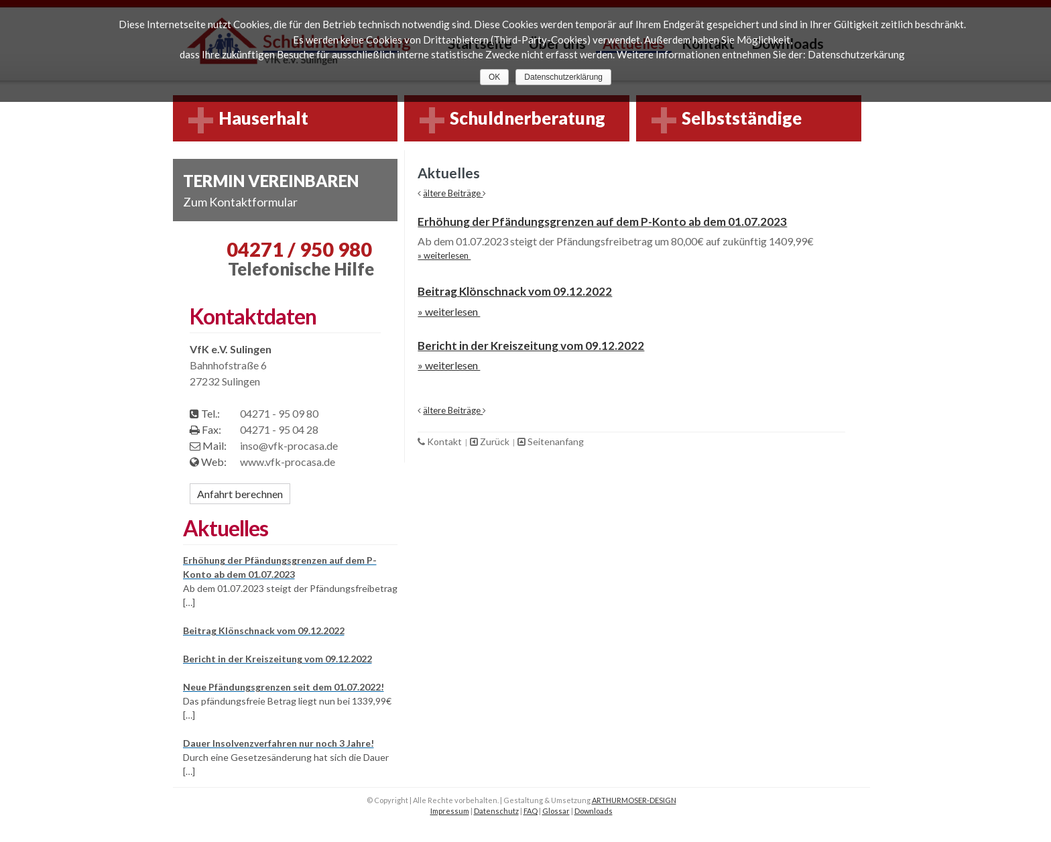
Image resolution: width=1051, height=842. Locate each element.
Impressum (449, 810)
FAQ (530, 810)
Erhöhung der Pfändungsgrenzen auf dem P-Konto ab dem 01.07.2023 (602, 222)
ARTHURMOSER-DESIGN (634, 800)
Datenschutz (496, 810)
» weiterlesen (444, 255)
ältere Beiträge (453, 193)
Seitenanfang (550, 441)
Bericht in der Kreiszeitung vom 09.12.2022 (531, 346)
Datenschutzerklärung (563, 77)
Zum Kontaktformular (240, 201)
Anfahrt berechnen (240, 493)
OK (494, 77)
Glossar (556, 810)
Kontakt (441, 441)
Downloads (593, 810)
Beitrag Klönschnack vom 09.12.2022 (515, 291)
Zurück (490, 441)
